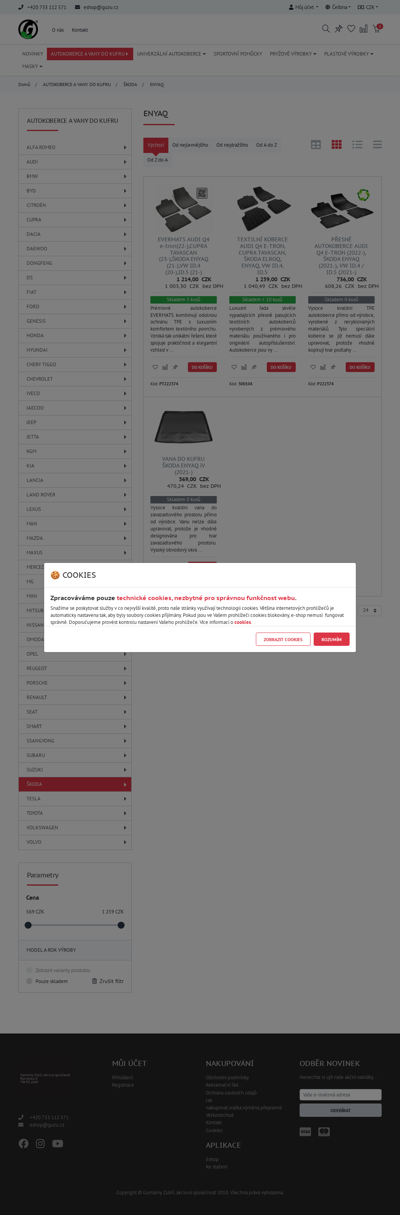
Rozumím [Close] (331, 639)
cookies (242, 622)
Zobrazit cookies (283, 639)
